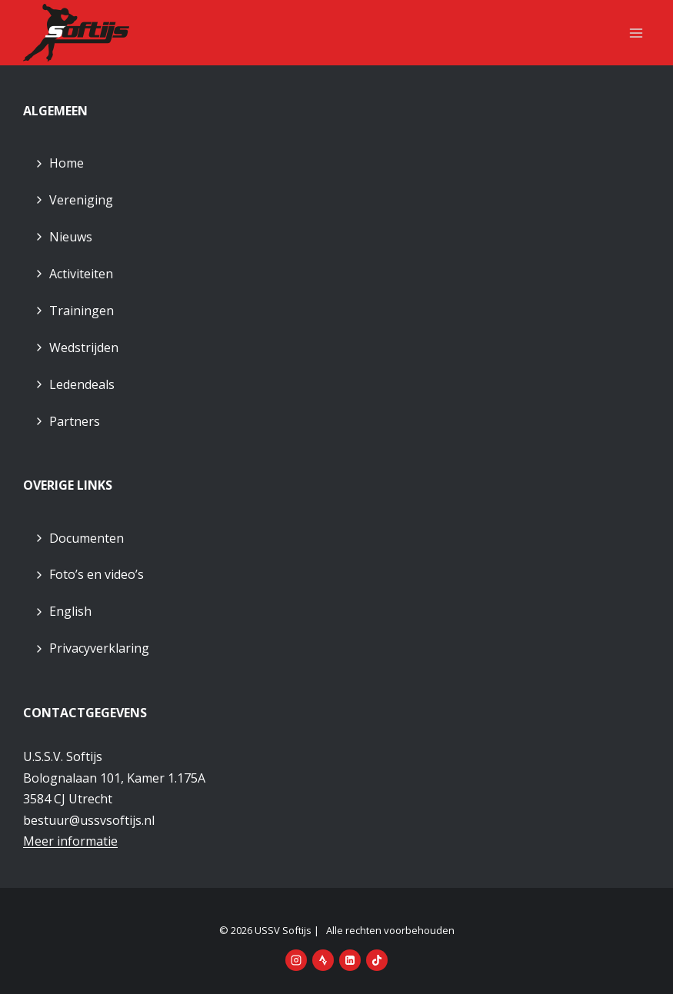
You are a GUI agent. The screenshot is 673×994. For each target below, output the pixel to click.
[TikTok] (377, 960)
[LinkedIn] (350, 960)
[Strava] (323, 960)
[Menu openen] (635, 33)
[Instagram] (296, 960)
